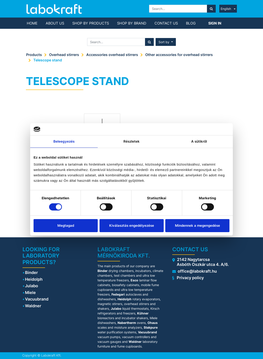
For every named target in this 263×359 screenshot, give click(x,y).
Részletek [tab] (131, 141)
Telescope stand (47, 60)
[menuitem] (32, 23)
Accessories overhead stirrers (112, 54)
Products (34, 54)
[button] (166, 42)
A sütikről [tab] (199, 141)
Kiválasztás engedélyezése (131, 225)
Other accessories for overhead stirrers (179, 54)
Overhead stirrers (64, 54)
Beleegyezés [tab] (64, 141)
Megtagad (65, 225)
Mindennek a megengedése (197, 225)
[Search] (211, 9)
